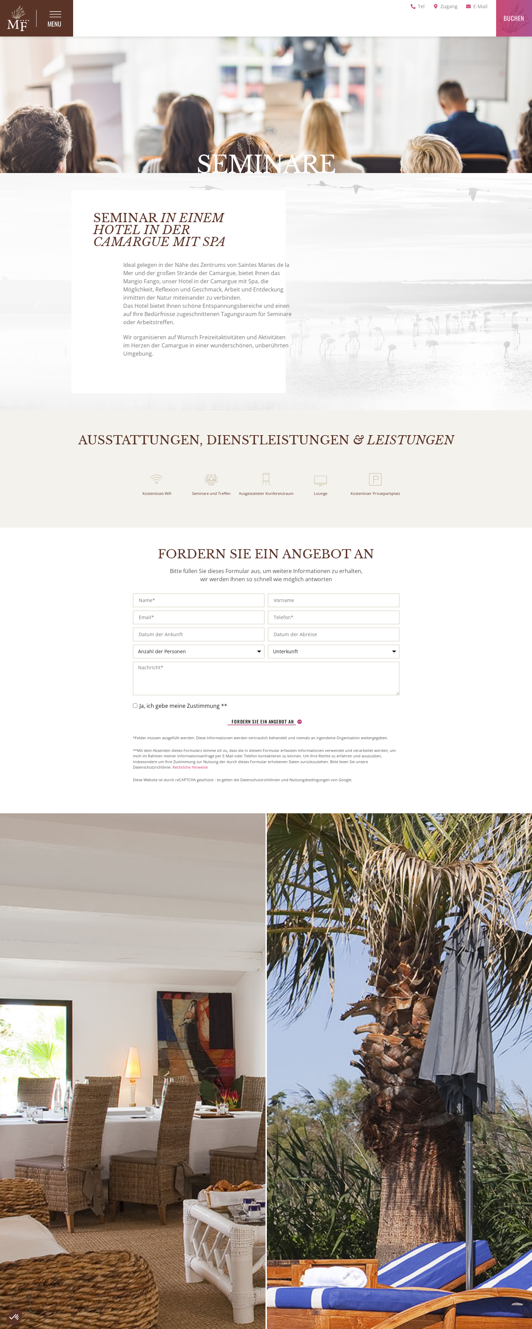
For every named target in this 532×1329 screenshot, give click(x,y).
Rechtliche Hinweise (190, 777)
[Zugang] (435, 6)
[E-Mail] (468, 6)
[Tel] (413, 6)
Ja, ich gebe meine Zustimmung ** (183, 715)
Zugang (449, 6)
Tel (421, 6)
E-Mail (480, 6)
